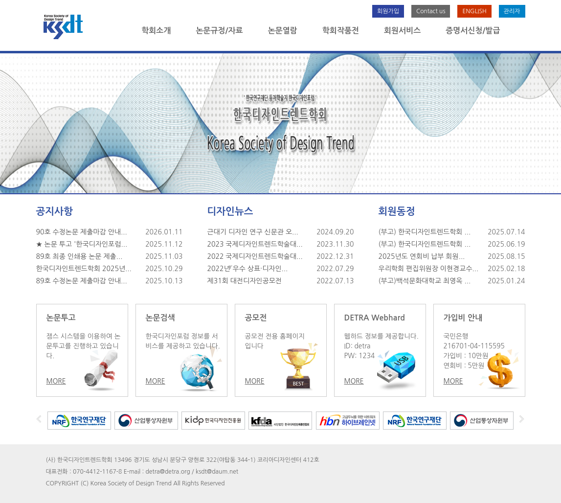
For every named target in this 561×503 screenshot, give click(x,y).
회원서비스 (402, 30)
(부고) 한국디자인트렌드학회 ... (425, 232)
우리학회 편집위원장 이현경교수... (429, 268)
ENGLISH (474, 11)
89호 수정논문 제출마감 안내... (81, 280)
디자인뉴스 (230, 211)
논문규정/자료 (219, 30)
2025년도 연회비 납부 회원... (422, 256)
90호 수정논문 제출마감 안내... (81, 232)
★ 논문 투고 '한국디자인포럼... (82, 244)
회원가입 (388, 11)
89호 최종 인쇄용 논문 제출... (79, 256)
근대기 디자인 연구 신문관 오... (252, 232)
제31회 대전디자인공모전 (244, 280)
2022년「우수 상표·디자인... (247, 268)
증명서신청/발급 (473, 30)
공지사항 (54, 211)
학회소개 (156, 30)
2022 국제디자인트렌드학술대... (255, 256)
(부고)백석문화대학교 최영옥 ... (425, 280)
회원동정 (397, 211)
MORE (56, 381)
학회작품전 (340, 30)
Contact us (430, 11)
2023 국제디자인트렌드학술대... (255, 244)
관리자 (512, 11)
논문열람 (282, 30)
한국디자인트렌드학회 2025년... (84, 268)
